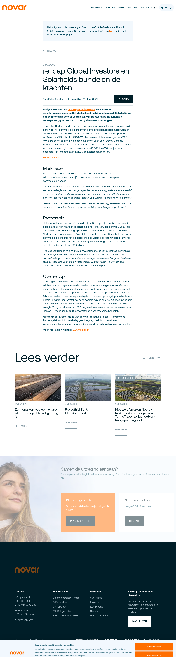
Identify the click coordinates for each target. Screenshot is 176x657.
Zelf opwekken (60, 602)
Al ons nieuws (152, 358)
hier (111, 31)
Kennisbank (96, 606)
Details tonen (41, 652)
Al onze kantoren (24, 620)
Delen (123, 99)
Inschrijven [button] (139, 621)
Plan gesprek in (80, 521)
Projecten (132, 7)
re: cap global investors (81, 109)
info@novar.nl (22, 597)
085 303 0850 (23, 601)
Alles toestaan (154, 629)
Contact (134, 521)
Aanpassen (154, 638)
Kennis (121, 7)
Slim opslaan (59, 606)
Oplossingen (96, 7)
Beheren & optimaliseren (66, 615)
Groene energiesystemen (66, 597)
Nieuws (49, 50)
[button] (155, 8)
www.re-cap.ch (81, 329)
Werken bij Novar (99, 615)
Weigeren (153, 646)
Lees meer (21, 426)
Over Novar (146, 7)
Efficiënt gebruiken (62, 611)
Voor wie (110, 7)
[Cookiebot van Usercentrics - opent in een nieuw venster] (17, 652)
